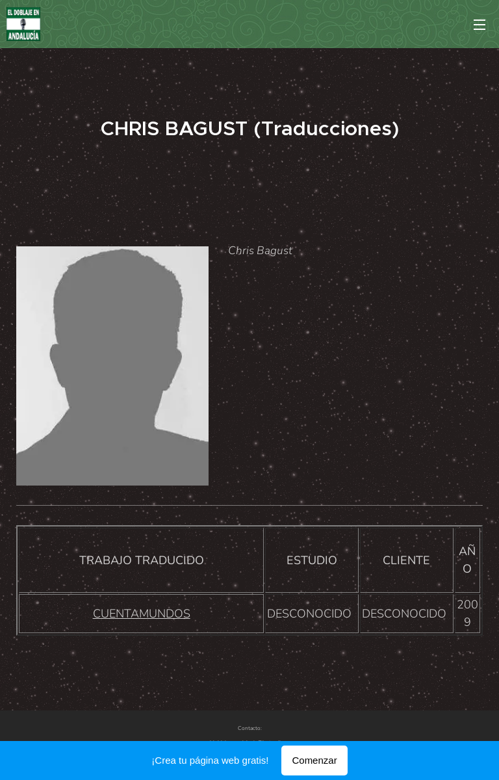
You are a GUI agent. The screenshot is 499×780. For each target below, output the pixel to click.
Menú (479, 24)
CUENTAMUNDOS (141, 613)
